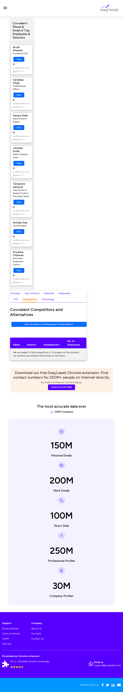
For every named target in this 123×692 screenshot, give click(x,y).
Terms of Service (11, 633)
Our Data (36, 633)
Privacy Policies (10, 628)
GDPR (5, 638)
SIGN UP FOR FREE (61, 387)
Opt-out (6, 643)
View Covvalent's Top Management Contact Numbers (49, 324)
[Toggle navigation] (5, 8)
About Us (36, 628)
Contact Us (37, 638)
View (19, 59)
